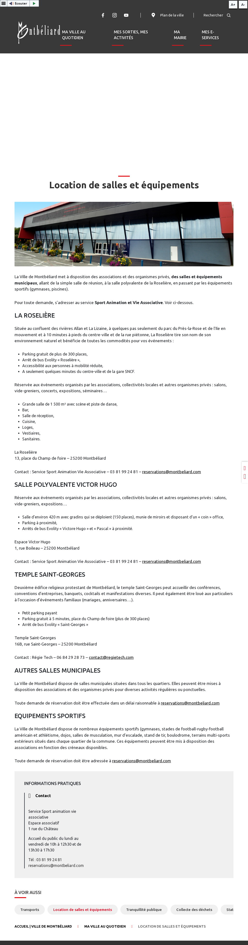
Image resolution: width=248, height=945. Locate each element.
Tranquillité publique (144, 910)
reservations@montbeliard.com (171, 471)
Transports (29, 910)
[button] (19, 3)
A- (243, 4)
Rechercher (217, 15)
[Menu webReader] (3, 3)
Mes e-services (210, 35)
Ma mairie (180, 35)
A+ (233, 4)
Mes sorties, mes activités (131, 35)
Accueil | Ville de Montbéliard (43, 926)
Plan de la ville (167, 15)
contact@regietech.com (111, 657)
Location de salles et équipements (82, 910)
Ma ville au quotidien (73, 35)
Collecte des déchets (194, 910)
